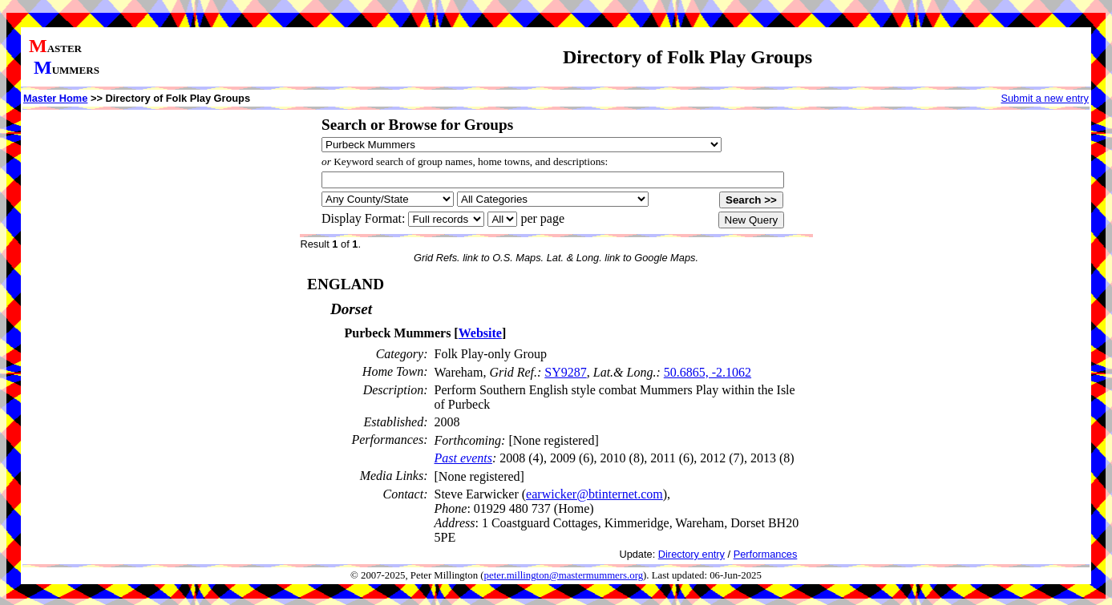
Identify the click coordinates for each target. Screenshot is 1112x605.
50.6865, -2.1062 (707, 372)
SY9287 (565, 372)
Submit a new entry (1045, 98)
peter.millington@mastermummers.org (564, 575)
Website (480, 333)
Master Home (55, 98)
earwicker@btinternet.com (594, 494)
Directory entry (691, 554)
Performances (766, 554)
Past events (463, 458)
